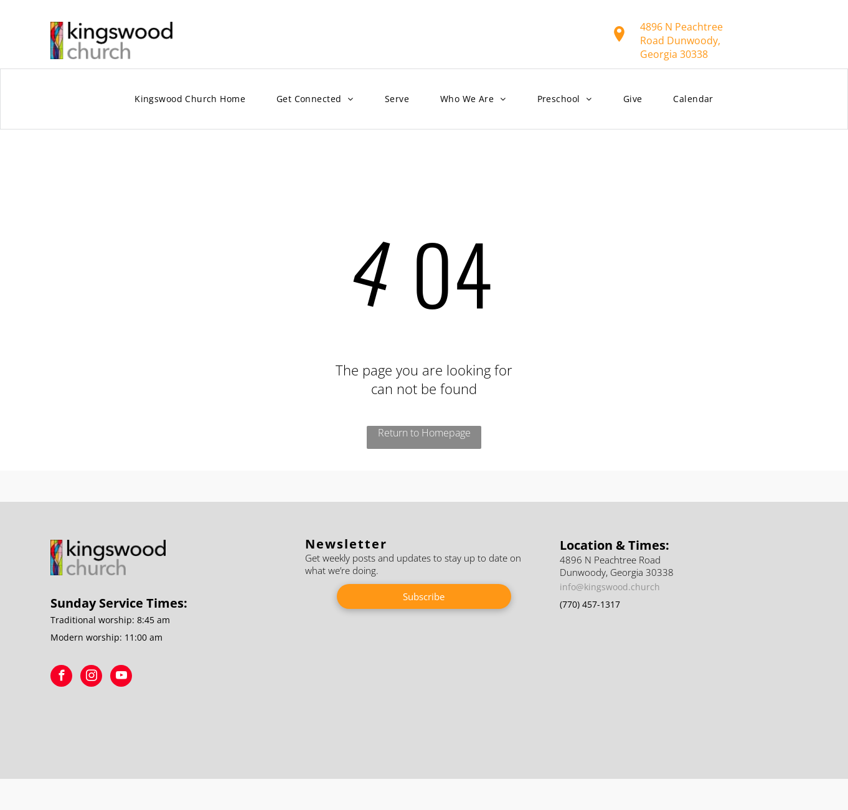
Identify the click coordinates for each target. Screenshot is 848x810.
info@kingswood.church (610, 587)
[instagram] (91, 677)
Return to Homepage (424, 433)
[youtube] (121, 677)
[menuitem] (190, 99)
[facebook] (61, 677)
